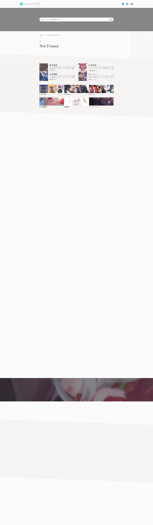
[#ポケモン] (76, 89)
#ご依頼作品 (43, 107)
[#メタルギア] (51, 89)
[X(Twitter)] (123, 4)
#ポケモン (67, 94)
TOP (40, 35)
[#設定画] (76, 101)
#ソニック (92, 94)
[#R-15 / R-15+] (101, 101)
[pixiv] (127, 4)
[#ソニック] (101, 89)
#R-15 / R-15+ (93, 107)
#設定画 (66, 107)
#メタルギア (43, 94)
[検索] (110, 19)
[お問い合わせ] (132, 4)
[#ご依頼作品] (51, 101)
